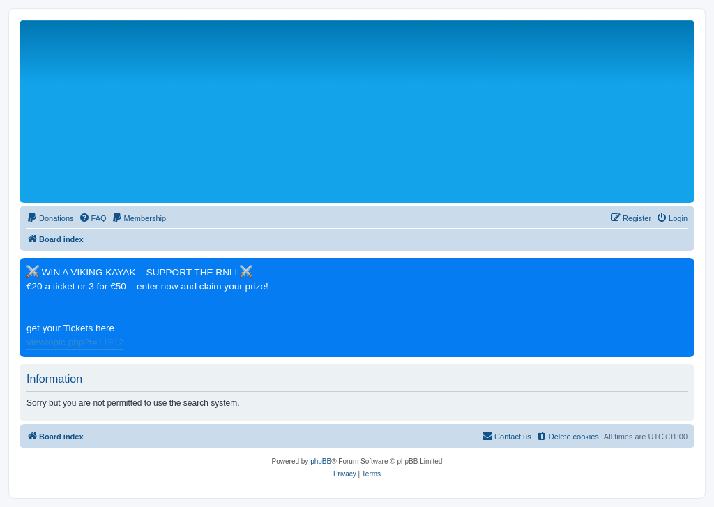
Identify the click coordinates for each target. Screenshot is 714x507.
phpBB (320, 461)
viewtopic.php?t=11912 (74, 342)
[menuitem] (50, 218)
